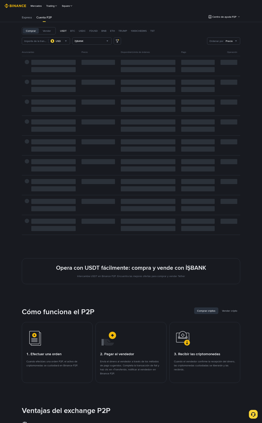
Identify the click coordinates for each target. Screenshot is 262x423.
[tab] (27, 17)
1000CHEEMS (139, 30)
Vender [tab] (47, 30)
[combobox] (59, 41)
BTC (72, 30)
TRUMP (122, 30)
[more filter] (117, 41)
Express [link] (27, 17)
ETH (112, 30)
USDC (82, 30)
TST (152, 30)
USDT (63, 30)
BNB (103, 30)
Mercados (36, 5)
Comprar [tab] (31, 30)
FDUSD (93, 30)
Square (67, 5)
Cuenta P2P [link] (44, 17)
